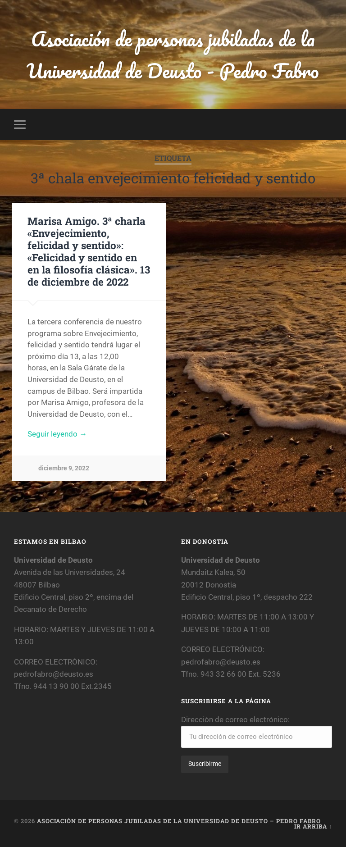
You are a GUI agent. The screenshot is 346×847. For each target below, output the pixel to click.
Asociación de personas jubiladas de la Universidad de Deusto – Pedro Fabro (179, 820)
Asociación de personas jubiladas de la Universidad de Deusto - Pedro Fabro (173, 55)
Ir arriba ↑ (313, 826)
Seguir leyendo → (57, 433)
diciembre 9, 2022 (63, 468)
